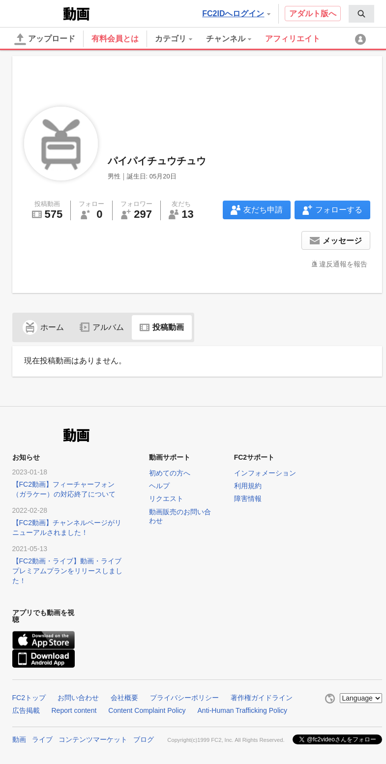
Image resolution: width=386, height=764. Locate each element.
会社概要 (124, 698)
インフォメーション (265, 473)
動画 (19, 739)
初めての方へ (169, 473)
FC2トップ (29, 698)
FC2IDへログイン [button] (236, 13)
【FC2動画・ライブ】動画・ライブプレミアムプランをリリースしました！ (67, 571)
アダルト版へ (312, 13)
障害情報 (248, 498)
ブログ (143, 739)
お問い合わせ (78, 698)
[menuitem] (361, 14)
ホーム (43, 327)
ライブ (42, 739)
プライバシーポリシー (184, 698)
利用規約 (248, 486)
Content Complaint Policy (146, 710)
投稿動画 (162, 327)
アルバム (102, 327)
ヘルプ (159, 486)
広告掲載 (26, 710)
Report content (74, 710)
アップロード (44, 39)
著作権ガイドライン (262, 698)
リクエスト (166, 498)
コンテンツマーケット (93, 739)
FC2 (36, 13)
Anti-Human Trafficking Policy (243, 710)
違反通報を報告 (343, 264)
